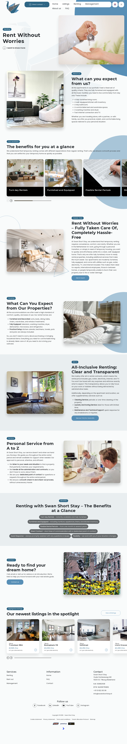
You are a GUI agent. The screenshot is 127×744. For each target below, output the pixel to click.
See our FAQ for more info (85, 418)
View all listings (111, 613)
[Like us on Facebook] (39, 705)
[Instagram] (82, 705)
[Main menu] (121, 4)
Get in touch (80, 278)
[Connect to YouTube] (67, 705)
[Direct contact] (37, 4)
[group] (23, 636)
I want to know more (14, 48)
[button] (8, 658)
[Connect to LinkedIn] (53, 705)
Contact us (15, 582)
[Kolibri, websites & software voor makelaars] (63, 728)
